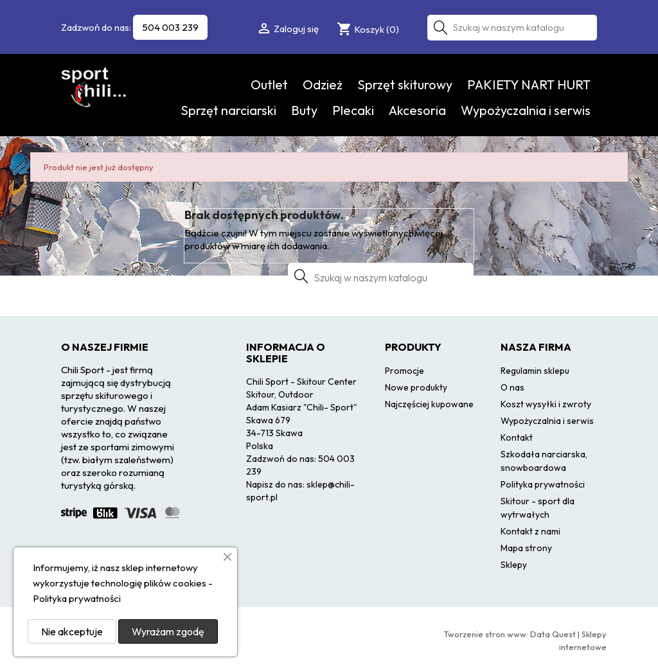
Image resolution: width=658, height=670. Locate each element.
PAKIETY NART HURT (529, 84)
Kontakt (517, 437)
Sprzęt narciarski (228, 110)
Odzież (322, 84)
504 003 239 (170, 27)
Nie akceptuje (72, 631)
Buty (304, 110)
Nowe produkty (416, 387)
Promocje (404, 370)
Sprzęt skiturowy (404, 84)
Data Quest (553, 634)
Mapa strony (526, 548)
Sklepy (514, 564)
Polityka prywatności (543, 484)
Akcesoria (417, 110)
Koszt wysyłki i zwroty (546, 404)
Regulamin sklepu (535, 370)
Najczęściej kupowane (429, 404)
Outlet (269, 84)
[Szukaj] (512, 27)
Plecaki (353, 110)
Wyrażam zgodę (168, 631)
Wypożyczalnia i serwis (526, 110)
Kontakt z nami (530, 531)
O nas (512, 387)
